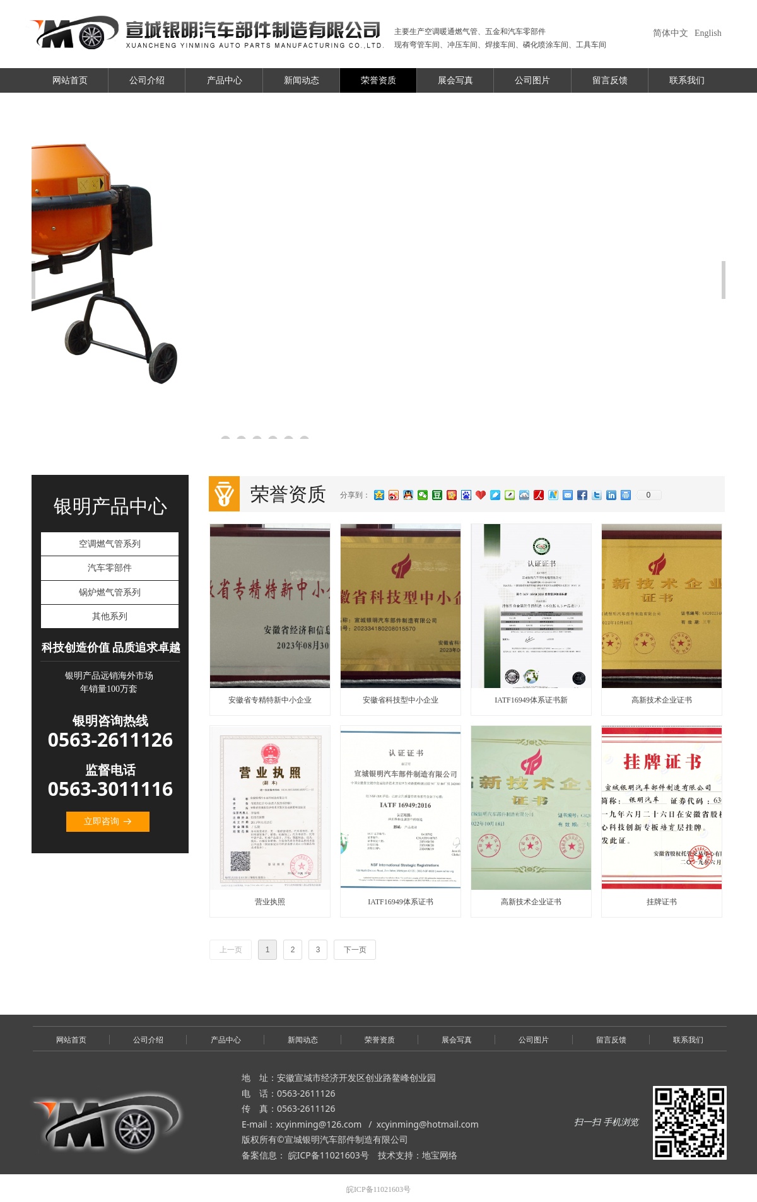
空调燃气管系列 (110, 544)
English (708, 33)
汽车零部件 (110, 568)
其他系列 (109, 616)
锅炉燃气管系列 (110, 592)
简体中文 (670, 33)
